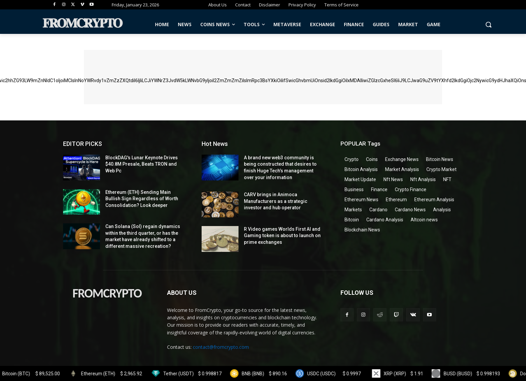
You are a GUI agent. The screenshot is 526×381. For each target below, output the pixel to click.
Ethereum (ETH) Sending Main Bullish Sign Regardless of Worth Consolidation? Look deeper (141, 198)
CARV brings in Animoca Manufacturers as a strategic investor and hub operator (275, 201)
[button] (488, 24)
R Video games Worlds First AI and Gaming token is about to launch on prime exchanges (282, 235)
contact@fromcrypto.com (221, 347)
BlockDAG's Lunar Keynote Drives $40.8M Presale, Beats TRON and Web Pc (141, 164)
